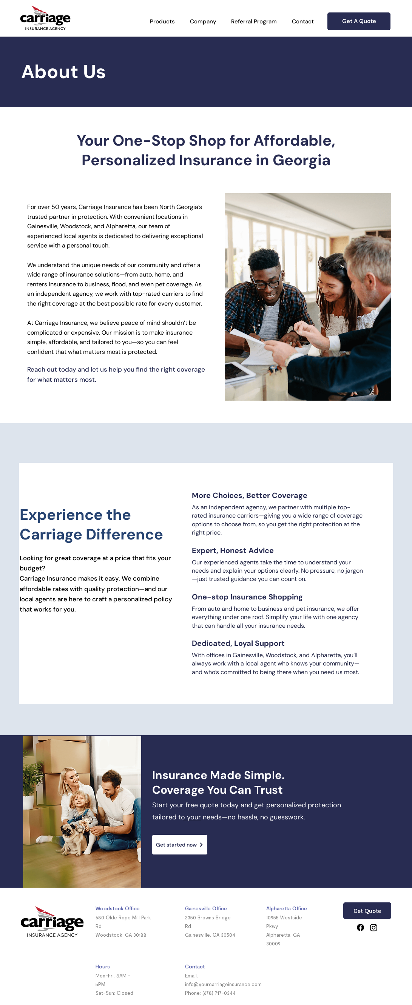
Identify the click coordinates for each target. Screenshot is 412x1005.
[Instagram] (373, 927)
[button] (162, 21)
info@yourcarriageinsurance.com (223, 984)
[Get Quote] (367, 910)
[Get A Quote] (358, 21)
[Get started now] (180, 844)
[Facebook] (360, 927)
